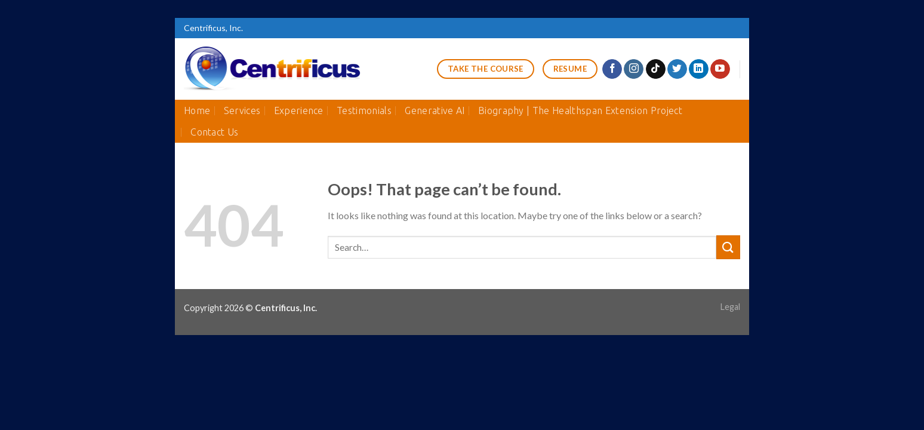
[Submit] (728, 247)
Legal (730, 307)
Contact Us (214, 132)
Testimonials (364, 110)
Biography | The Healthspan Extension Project (580, 110)
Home (197, 110)
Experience (299, 110)
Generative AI (434, 110)
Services (242, 110)
